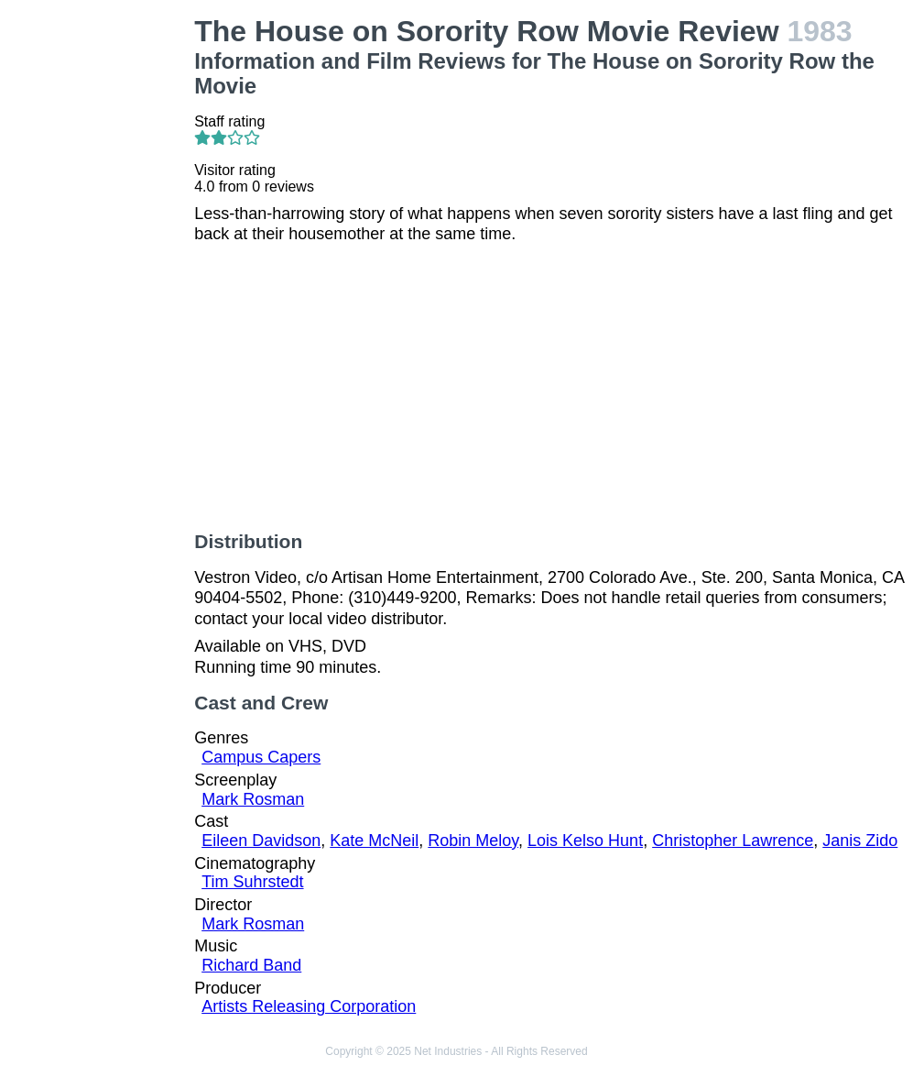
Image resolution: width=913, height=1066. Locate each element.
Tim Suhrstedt (252, 882)
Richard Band (251, 965)
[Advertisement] (101, 290)
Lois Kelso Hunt (585, 840)
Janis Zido (859, 840)
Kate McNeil (374, 840)
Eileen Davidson (261, 840)
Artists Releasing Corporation (308, 1006)
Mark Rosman (252, 799)
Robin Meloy (473, 840)
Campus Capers (261, 757)
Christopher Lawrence (732, 840)
